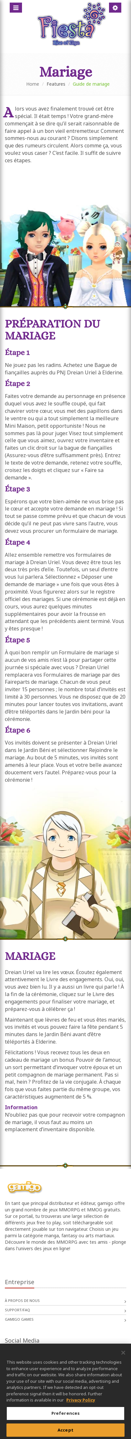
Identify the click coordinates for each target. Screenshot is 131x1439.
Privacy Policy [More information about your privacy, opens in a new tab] (80, 1403)
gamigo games (19, 1319)
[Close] (123, 1356)
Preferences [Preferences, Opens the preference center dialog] (65, 1416)
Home (32, 84)
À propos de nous (22, 1300)
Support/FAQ (17, 1309)
